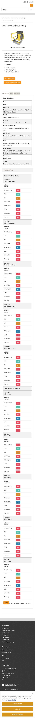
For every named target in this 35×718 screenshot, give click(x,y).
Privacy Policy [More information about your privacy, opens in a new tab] (12, 700)
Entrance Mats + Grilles (8, 630)
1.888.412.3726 (28, 2)
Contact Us (6, 665)
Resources (6, 647)
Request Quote (9, 78)
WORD (18, 205)
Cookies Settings (17, 703)
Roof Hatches (5, 637)
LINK (18, 198)
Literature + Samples (7, 650)
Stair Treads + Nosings (8, 642)
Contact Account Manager (12, 82)
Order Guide (17, 93)
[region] (17, 704)
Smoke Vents (5, 639)
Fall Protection (6, 633)
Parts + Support (6, 675)
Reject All (17, 709)
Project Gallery (6, 658)
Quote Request (6, 671)
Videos (11, 93)
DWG (18, 194)
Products (5, 625)
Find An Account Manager (9, 668)
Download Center (6, 652)
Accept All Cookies (17, 714)
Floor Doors (5, 635)
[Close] (33, 693)
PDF (18, 190)
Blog (3, 660)
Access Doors (6, 628)
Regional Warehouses (8, 673)
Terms (3, 680)
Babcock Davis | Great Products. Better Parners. (11, 3)
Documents (9, 170)
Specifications (5, 93)
